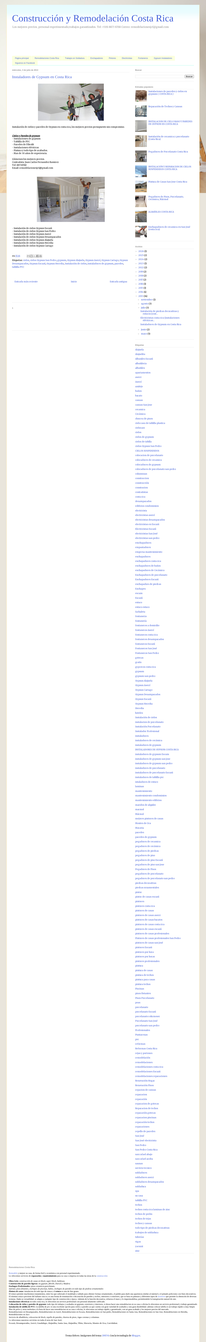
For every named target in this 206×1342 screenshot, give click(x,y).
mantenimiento (143, 791)
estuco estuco (142, 607)
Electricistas (127, 58)
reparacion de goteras (147, 1103)
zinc (137, 1251)
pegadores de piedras (147, 851)
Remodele (13, 1273)
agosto (145, 303)
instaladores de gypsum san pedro (153, 763)
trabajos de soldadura (146, 1232)
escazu (138, 593)
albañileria (141, 363)
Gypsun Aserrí (92, 260)
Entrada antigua (118, 281)
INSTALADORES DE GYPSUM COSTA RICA (157, 749)
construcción (142, 483)
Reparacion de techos (146, 1108)
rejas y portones (143, 1053)
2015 (141, 288)
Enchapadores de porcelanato (151, 575)
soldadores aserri (144, 1177)
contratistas (141, 492)
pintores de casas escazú (148, 929)
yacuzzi (139, 1246)
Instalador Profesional (147, 731)
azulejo (139, 386)
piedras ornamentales (147, 887)
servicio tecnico (143, 1168)
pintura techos (142, 984)
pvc (137, 1039)
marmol (139, 809)
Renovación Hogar (145, 1080)
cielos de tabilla (143, 441)
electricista (141, 510)
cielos (26, 260)
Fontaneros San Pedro (147, 653)
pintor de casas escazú (147, 896)
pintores (139, 901)
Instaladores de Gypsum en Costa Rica (160, 324)
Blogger (136, 1335)
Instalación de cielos (76, 263)
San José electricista (145, 1140)
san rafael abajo (143, 1154)
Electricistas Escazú (145, 529)
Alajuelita (140, 354)
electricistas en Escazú (147, 524)
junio (144, 329)
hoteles (139, 713)
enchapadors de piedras (148, 584)
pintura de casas (144, 970)
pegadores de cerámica (147, 846)
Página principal (22, 58)
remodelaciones (144, 1062)
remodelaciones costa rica (149, 1067)
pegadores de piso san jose (149, 864)
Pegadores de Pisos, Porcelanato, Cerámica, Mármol (166, 198)
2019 (141, 271)
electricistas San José (146, 533)
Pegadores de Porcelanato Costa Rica (168, 151)
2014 (141, 292)
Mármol (139, 814)
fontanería (141, 621)
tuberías (139, 1237)
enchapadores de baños (148, 565)
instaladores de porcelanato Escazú (154, 772)
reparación (141, 1099)
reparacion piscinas (145, 1117)
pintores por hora (144, 952)
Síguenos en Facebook (25, 63)
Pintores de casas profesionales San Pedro (158, 938)
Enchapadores (96, 58)
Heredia (139, 708)
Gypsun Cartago (110, 260)
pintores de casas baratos (148, 919)
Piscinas (139, 988)
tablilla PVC (18, 267)
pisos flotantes (143, 993)
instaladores (142, 736)
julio (143, 307)
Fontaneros (143, 58)
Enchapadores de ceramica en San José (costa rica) (169, 228)
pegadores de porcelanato (149, 873)
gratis (138, 662)
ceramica (140, 409)
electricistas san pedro (147, 538)
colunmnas (141, 473)
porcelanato (141, 1007)
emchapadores (143, 542)
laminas (139, 786)
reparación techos (144, 1122)
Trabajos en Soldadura (74, 58)
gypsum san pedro (145, 676)
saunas (139, 1163)
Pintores (112, 58)
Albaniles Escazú (144, 358)
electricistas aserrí (145, 515)
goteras (139, 657)
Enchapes (140, 588)
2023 (141, 263)
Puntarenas (141, 1034)
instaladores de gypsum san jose (152, 759)
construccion (142, 478)
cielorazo (140, 427)
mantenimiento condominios (151, 795)
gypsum (61, 260)
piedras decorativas (145, 883)
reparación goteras (145, 1113)
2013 (141, 296)
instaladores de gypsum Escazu (152, 754)
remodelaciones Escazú (147, 1071)
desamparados (143, 501)
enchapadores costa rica (148, 561)
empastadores (143, 547)
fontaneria (141, 616)
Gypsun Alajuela (75, 260)
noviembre (147, 299)
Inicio (74, 281)
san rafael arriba (144, 1159)
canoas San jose (143, 404)
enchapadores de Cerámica (149, 570)
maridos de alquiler (145, 805)
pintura (139, 965)
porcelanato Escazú (145, 1011)
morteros (161, 1296)
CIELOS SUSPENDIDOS (147, 450)
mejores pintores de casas (149, 818)
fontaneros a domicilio (147, 625)
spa (137, 1191)
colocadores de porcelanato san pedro (155, 469)
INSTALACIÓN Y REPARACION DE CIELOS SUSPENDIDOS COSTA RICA (169, 168)
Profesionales (142, 1030)
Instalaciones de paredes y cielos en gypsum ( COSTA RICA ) (167, 92)
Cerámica (140, 414)
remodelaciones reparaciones (151, 1076)
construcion (141, 487)
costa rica (140, 496)
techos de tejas (143, 1218)
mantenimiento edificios (148, 800)
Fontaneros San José (146, 648)
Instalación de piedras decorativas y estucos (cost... (159, 312)
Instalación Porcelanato (147, 726)
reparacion (141, 1094)
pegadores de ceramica (147, 841)
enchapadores (142, 556)
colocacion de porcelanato (149, 455)
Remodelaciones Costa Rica (47, 58)
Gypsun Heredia (55, 263)
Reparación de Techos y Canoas (165, 106)
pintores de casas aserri (148, 915)
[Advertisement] (70, 43)
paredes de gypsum (146, 837)
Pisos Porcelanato (144, 998)
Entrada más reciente (26, 281)
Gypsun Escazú (37, 263)
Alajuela (139, 349)
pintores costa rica (145, 906)
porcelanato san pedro (147, 1025)
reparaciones (142, 1126)
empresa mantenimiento (148, 552)
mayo (144, 333)
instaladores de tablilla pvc (149, 777)
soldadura (140, 1186)
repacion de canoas (145, 1090)
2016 (141, 284)
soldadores (141, 1172)
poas (137, 1002)
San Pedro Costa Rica (146, 1149)
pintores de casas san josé (149, 942)
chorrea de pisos (144, 418)
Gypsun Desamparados (147, 694)
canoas (139, 400)
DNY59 (105, 1335)
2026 (141, 251)
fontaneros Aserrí (144, 630)
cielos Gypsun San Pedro (43, 260)
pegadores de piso (145, 855)
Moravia (139, 828)
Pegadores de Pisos (145, 869)
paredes (118, 263)
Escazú (139, 598)
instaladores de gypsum (100, 263)
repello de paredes (145, 1131)
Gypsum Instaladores (163, 58)
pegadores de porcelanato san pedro (155, 878)
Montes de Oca (143, 823)
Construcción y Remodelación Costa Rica (92, 18)
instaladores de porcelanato (150, 768)
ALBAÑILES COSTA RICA (161, 212)
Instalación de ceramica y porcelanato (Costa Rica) (168, 138)
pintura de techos (144, 975)
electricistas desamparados (150, 519)
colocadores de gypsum (148, 464)
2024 (141, 259)
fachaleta (140, 611)
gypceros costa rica (145, 667)
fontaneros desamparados (149, 639)
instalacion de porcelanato (149, 722)
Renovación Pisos (144, 1085)
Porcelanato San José (146, 1021)
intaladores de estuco (146, 782)
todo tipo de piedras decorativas (152, 1228)
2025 (141, 255)
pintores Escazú (143, 947)
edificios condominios (147, 506)
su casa (139, 1195)
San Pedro (140, 1145)
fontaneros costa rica (146, 634)
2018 (141, 275)
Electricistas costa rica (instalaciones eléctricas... (159, 319)
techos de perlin (143, 1214)
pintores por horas (145, 956)
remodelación (142, 1057)
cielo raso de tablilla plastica (150, 423)
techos (138, 1205)
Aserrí (138, 381)
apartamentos (142, 372)
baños (138, 391)
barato (138, 395)
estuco (138, 602)
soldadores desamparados (149, 1182)
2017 (140, 279)
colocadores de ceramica (148, 460)
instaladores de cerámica (148, 740)
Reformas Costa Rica (146, 1048)
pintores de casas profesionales (152, 933)
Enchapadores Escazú (147, 579)
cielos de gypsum (144, 437)
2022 (141, 267)
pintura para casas (145, 979)
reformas (140, 1044)
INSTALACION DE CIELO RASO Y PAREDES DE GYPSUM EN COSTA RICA (170, 122)
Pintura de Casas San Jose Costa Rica (167, 181)
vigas (138, 1241)
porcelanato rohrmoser (147, 1016)
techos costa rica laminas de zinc (152, 1209)
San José (139, 1136)
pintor (138, 892)
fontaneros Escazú (145, 644)
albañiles (140, 368)
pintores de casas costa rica (149, 924)
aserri (138, 377)
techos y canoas (143, 1223)
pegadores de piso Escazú (149, 860)
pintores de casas (144, 910)
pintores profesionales (147, 961)
